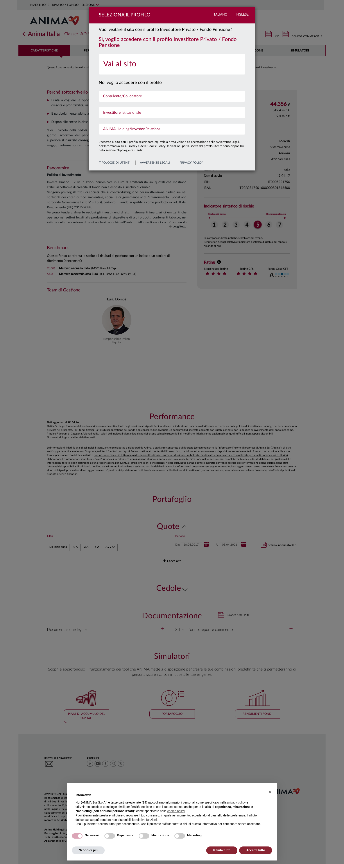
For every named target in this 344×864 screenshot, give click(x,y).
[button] (269, 791)
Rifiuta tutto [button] (222, 850)
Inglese (242, 14)
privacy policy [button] (236, 802)
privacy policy (191, 162)
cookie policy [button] (176, 811)
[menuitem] (172, 64)
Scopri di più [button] (88, 850)
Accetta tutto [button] (255, 850)
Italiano (220, 14)
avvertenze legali (155, 162)
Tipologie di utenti (114, 162)
